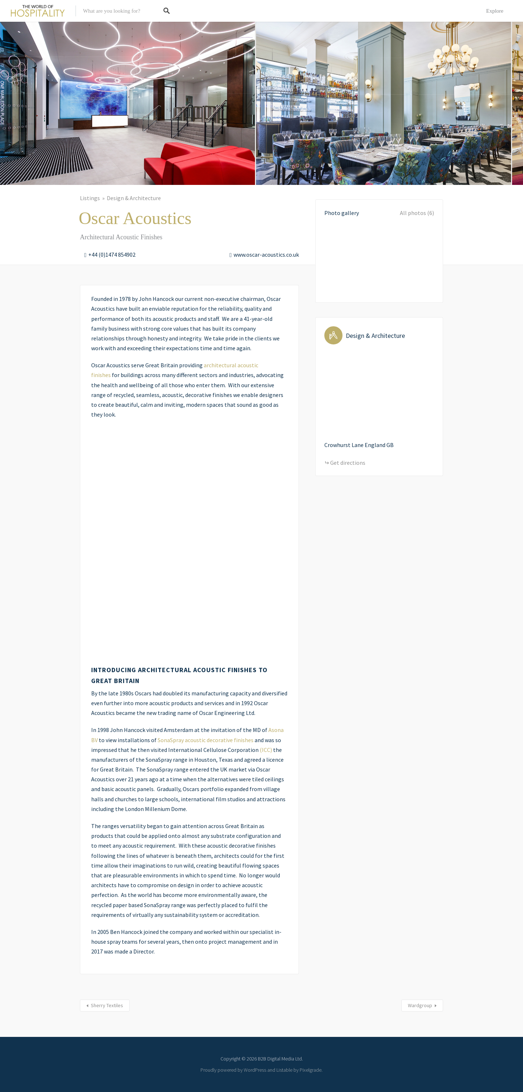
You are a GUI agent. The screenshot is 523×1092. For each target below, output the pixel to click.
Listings (90, 198)
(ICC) (266, 749)
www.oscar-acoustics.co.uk (266, 254)
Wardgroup (420, 1005)
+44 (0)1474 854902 (111, 254)
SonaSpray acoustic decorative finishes (206, 740)
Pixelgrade (310, 1070)
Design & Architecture (134, 198)
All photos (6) (417, 212)
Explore (494, 11)
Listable (284, 1070)
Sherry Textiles (107, 1005)
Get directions (347, 462)
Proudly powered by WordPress (233, 1070)
